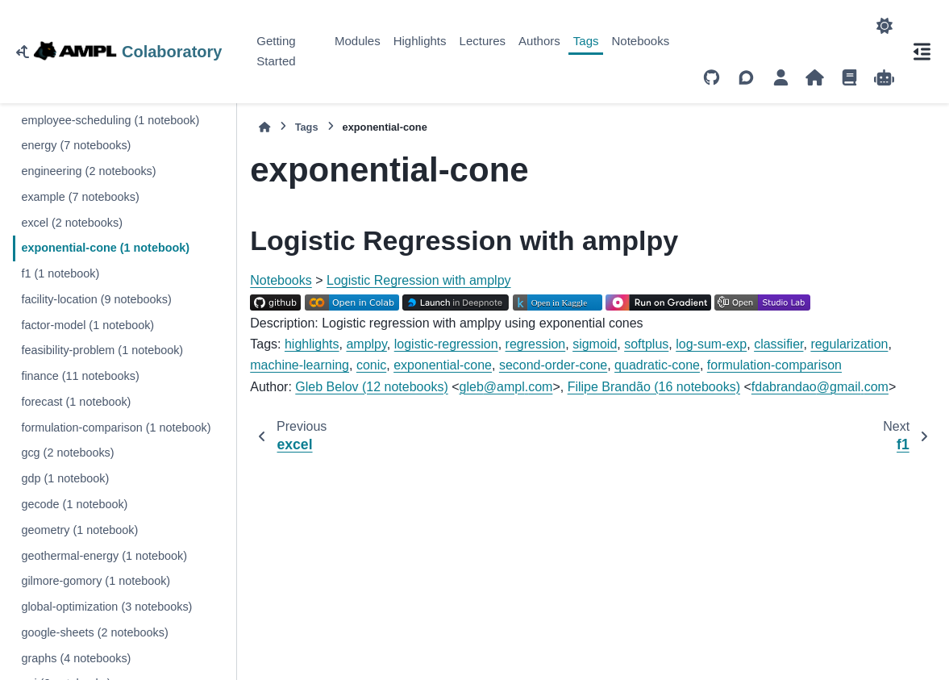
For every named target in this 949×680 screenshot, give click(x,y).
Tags (586, 41)
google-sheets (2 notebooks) (94, 632)
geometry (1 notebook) (79, 530)
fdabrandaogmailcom (820, 387)
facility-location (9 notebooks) (96, 299)
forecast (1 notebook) (76, 401)
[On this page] (921, 51)
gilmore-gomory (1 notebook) (95, 580)
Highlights (420, 41)
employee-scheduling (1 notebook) (110, 120)
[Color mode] (884, 26)
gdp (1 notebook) (65, 478)
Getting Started (275, 51)
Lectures (483, 41)
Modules (358, 41)
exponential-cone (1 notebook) (105, 247)
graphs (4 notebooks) (76, 658)
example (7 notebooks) (80, 196)
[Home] (264, 127)
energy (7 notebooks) (76, 145)
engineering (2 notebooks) (88, 171)
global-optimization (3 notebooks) (106, 606)
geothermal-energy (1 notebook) (104, 555)
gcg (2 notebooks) (67, 452)
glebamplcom (506, 387)
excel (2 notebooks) (72, 222)
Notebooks (640, 41)
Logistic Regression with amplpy (419, 280)
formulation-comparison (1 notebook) (115, 427)
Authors (539, 41)
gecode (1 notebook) (74, 504)
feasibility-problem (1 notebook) (102, 350)
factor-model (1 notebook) (87, 325)
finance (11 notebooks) (80, 375)
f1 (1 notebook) (60, 273)
